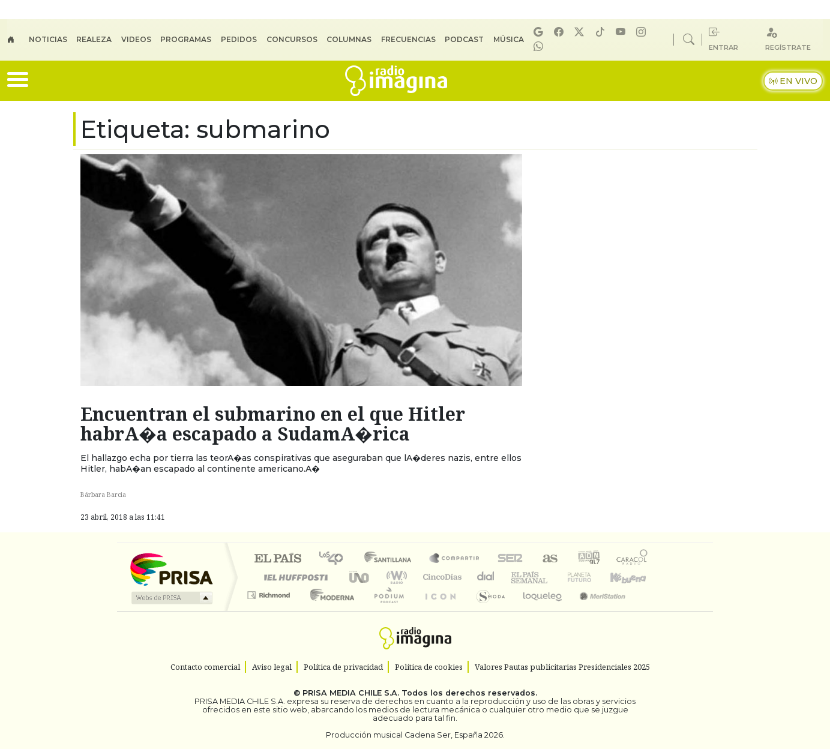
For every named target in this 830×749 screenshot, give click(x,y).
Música (508, 39)
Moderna (329, 610)
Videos (136, 39)
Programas (185, 39)
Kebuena (633, 577)
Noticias (48, 39)
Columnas (348, 39)
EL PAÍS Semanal (518, 577)
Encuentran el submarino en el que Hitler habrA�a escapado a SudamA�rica (272, 424)
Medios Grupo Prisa (171, 598)
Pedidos (239, 39)
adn (587, 559)
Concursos (291, 39)
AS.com (548, 559)
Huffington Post (293, 577)
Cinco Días (440, 577)
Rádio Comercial (649, 610)
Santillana (391, 559)
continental (486, 577)
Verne (554, 577)
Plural (385, 610)
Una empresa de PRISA (171, 569)
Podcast (464, 39)
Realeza (94, 39)
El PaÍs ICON (438, 610)
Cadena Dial (591, 577)
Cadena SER (510, 559)
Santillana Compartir (455, 559)
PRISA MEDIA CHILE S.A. (350, 692)
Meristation (596, 610)
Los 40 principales (335, 559)
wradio (394, 577)
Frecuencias (408, 39)
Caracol (632, 559)
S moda (487, 610)
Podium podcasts (270, 592)
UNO (360, 577)
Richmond (270, 610)
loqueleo (538, 610)
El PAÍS (277, 559)
